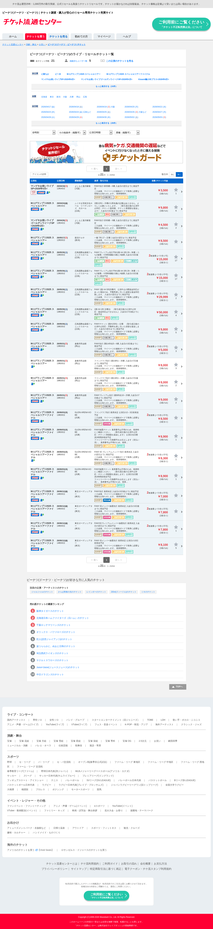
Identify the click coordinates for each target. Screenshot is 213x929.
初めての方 (81, 36)
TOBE (150, 720)
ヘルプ (127, 36)
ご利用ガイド (110, 863)
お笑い (157, 741)
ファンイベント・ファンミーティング (26, 806)
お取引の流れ (129, 863)
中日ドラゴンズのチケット (50, 674)
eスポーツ (99, 806)
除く (179, 174)
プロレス (40, 789)
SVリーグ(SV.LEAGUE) (99, 780)
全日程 (35, 106)
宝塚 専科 (110, 741)
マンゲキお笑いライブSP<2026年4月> (58, 79)
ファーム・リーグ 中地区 (160, 762)
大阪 (65, 97)
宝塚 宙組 (93, 741)
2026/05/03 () (159, 117)
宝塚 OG (127, 741)
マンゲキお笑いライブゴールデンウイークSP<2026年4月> (106, 79)
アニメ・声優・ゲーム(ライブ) (22, 724)
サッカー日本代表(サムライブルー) (57, 775)
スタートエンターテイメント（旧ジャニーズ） (116, 720)
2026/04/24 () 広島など (80, 112)
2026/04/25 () (103, 112)
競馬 (99, 789)
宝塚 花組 (24, 741)
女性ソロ (54, 720)
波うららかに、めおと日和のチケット (55, 646)
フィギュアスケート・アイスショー (25, 780)
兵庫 (72, 97)
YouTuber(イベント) (122, 806)
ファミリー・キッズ (54, 810)
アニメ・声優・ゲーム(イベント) (70, 806)
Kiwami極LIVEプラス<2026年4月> (153, 79)
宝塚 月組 (41, 741)
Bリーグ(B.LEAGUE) (184, 780)
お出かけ (13, 822)
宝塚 (9, 741)
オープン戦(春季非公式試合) (92, 762)
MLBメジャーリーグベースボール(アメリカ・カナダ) (102, 771)
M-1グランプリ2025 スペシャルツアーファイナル (128, 74)
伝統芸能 (63, 745)
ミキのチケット (148, 592)
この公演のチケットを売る (119, 61)
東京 (52, 97)
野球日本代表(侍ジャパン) (54, 771)
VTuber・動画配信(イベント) (22, 810)
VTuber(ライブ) (79, 724)
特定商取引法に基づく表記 (105, 868)
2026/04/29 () (76, 117)
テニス (54, 780)
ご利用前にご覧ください (181, 24)
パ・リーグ (44, 762)
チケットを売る (58, 36)
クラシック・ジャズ (191, 724)
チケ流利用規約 (90, 863)
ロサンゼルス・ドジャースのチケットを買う (84, 850)
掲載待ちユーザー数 (78, 61)
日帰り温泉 (59, 828)
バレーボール (72, 780)
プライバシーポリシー (55, 868)
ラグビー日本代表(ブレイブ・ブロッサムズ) (81, 785)
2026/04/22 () (159, 107)
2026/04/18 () (76, 107)
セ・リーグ (25, 762)
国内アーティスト (16, 720)
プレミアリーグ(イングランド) (98, 775)
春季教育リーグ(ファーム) (20, 771)
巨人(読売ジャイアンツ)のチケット (54, 639)
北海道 (44, 97)
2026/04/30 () (103, 117)
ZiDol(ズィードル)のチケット (123, 592)
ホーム (13, 36)
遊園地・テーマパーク (141, 810)
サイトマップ (79, 868)
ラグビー (46, 785)
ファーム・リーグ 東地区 (127, 762)
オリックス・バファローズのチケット (55, 632)
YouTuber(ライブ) (55, 724)
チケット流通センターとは (61, 863)
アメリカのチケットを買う (21, 850)
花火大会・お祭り (114, 810)
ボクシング (58, 789)
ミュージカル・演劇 (17, 745)
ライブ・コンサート (20, 714)
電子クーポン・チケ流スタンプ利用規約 (148, 868)
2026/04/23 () (48, 112)
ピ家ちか (45, 74)
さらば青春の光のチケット (69, 592)
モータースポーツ (80, 789)
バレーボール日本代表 (129, 780)
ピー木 (58, 74)
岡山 (78, 97)
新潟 (58, 97)
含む (172, 174)
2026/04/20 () (131, 107)
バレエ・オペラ (43, 745)
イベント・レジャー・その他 (26, 800)
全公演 (35, 73)
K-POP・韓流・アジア (136, 724)
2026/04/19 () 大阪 (106, 107)
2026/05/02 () (131, 117)
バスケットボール (158, 780)
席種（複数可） (124, 132)
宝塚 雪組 (58, 741)
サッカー (11, 775)
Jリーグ (28, 775)
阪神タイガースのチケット (50, 611)
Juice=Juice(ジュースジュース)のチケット (58, 667)
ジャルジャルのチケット (42, 592)
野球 (9, 762)
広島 (85, 97)
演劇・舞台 (14, 735)
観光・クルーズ (132, 828)
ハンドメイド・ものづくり (46, 832)
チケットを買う (36, 36)
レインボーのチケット (96, 592)
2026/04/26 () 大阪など (136, 112)
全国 (34, 96)
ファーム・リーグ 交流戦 (30, 766)
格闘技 (24, 789)
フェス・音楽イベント (106, 724)
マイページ (104, 36)
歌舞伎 (78, 745)
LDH (163, 720)
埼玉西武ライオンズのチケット (52, 653)
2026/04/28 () (48, 117)
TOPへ (179, 686)
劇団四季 (172, 741)
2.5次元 (142, 741)
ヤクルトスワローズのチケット (52, 660)
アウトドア (78, 828)
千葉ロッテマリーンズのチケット (53, 625)
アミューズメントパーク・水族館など (26, 828)
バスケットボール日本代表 (21, 785)
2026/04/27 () (159, 112)
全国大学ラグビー (174, 785)
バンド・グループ (75, 720)
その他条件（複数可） (70, 132)
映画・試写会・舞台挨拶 (84, 810)
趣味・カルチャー (16, 832)
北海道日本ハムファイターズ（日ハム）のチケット (62, 618)
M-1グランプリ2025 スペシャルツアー (84, 74)
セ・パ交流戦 (64, 762)
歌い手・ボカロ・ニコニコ (186, 720)
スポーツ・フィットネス (103, 828)
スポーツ (13, 756)
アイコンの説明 (39, 174)
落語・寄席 (95, 745)
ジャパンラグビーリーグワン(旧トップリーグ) (134, 785)
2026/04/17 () (48, 107)
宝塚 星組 (76, 741)
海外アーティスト (164, 724)
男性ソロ (37, 720)
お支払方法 (160, 863)
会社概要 (145, 863)
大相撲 (10, 789)
